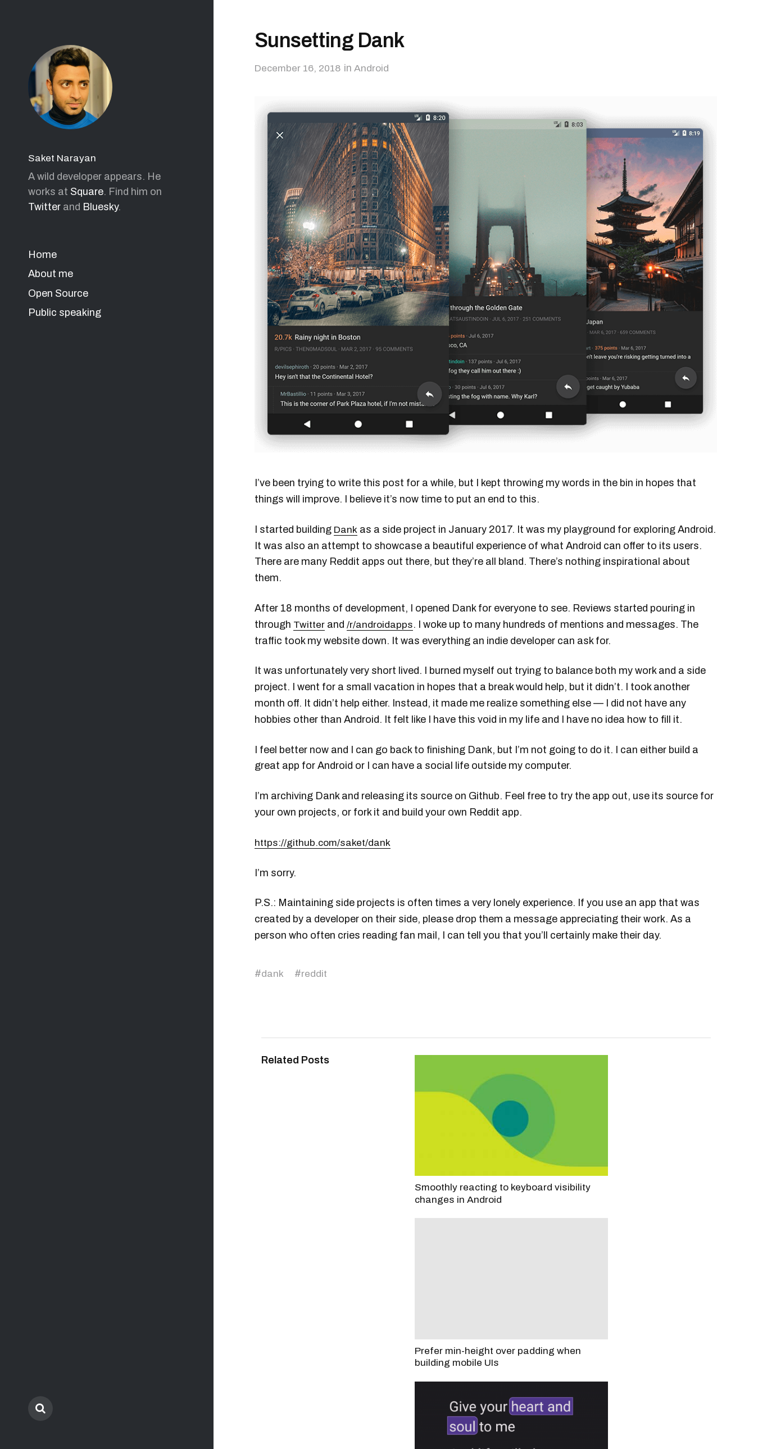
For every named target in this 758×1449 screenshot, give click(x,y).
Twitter (44, 206)
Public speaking (64, 312)
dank (272, 973)
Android (376, 68)
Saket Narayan (63, 158)
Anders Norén (689, 1399)
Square (86, 191)
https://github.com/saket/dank (324, 842)
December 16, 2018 (300, 68)
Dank (346, 529)
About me (50, 273)
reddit (314, 973)
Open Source (58, 293)
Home (42, 254)
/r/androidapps (381, 624)
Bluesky (100, 206)
